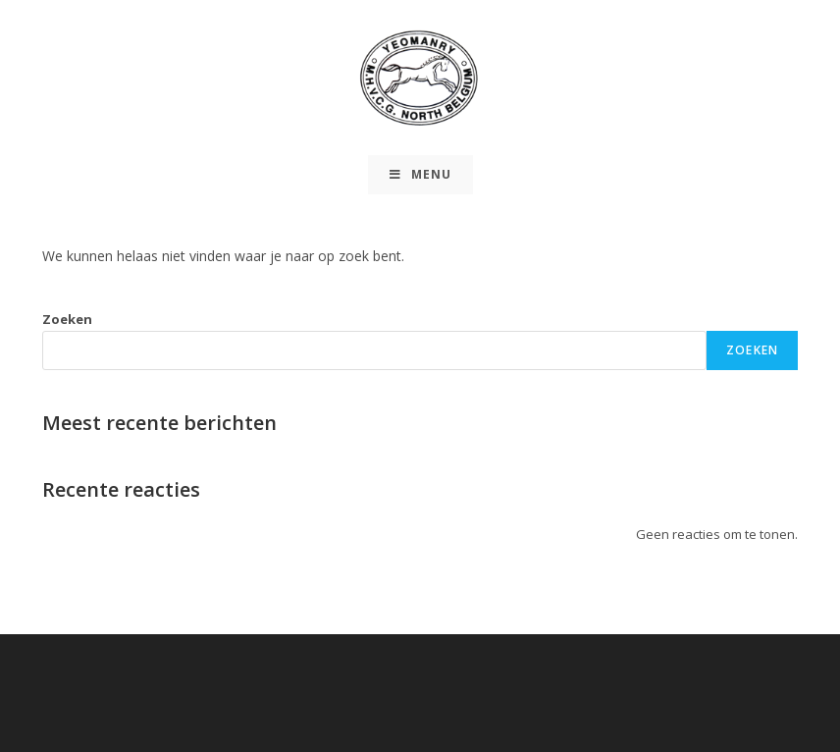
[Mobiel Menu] (420, 174)
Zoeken (67, 319)
